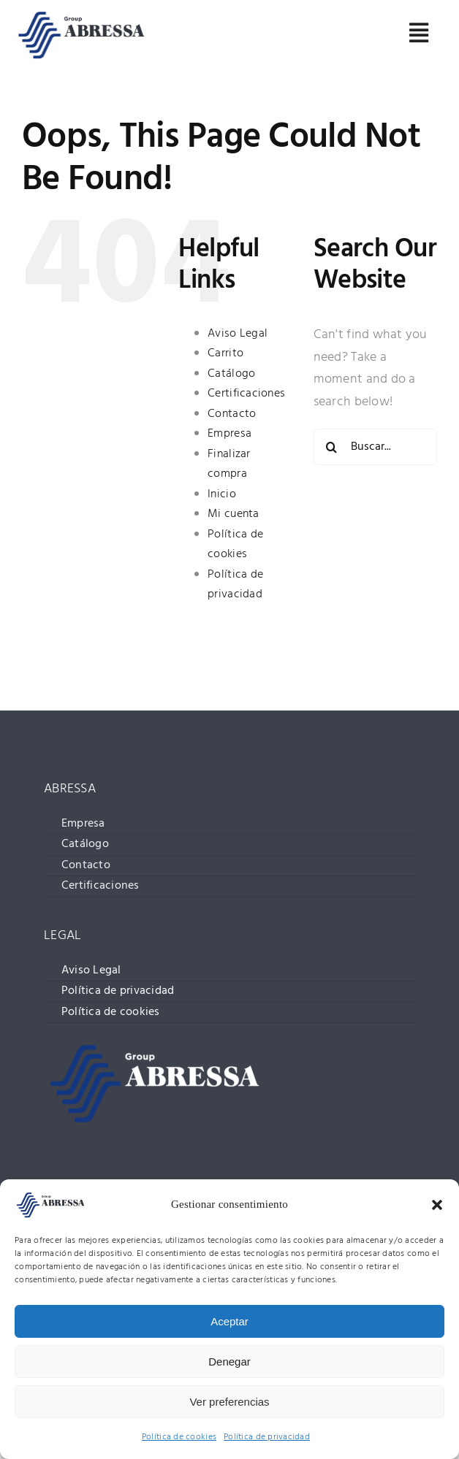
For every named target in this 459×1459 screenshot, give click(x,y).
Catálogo (231, 373)
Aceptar (229, 1321)
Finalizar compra (229, 464)
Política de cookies (179, 1437)
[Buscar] (332, 447)
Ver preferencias (229, 1401)
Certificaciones (246, 393)
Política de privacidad (267, 1437)
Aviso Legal (238, 333)
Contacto (232, 414)
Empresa (229, 433)
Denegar (229, 1361)
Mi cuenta (233, 514)
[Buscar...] (375, 447)
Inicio (222, 494)
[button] (437, 1205)
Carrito (225, 353)
